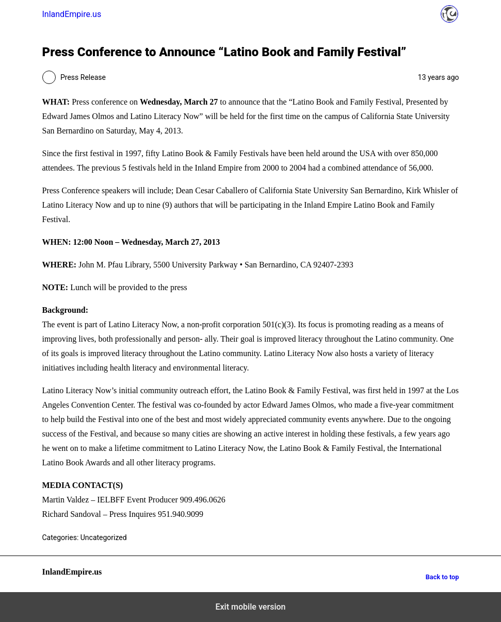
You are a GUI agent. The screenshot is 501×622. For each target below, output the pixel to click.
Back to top (442, 577)
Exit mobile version (250, 607)
